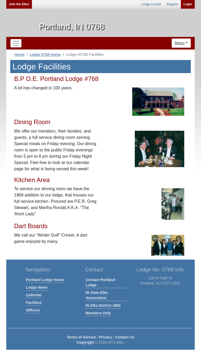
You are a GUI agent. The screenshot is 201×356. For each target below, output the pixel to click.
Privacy (105, 337)
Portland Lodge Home (45, 280)
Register (172, 4)
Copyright (85, 342)
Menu (180, 43)
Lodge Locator (151, 4)
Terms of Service (81, 337)
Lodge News (36, 287)
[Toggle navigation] (15, 43)
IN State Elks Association (97, 295)
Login (187, 4)
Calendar (34, 295)
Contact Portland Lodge (100, 282)
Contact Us (124, 337)
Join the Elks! (19, 4)
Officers (33, 310)
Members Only (98, 313)
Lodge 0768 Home (45, 54)
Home (19, 54)
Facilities (34, 302)
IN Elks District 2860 (103, 305)
